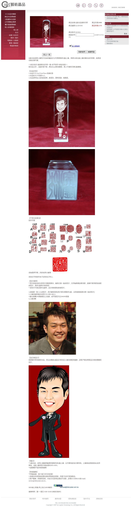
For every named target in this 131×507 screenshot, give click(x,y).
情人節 (16, 30)
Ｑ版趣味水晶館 (10, 19)
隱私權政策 (72, 499)
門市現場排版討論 (112, 41)
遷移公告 (109, 39)
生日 (16, 32)
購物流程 (99, 499)
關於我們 (32, 499)
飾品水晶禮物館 (10, 17)
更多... (126, 34)
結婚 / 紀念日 (13, 35)
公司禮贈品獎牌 (10, 22)
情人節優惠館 (9, 27)
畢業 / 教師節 (13, 43)
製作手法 (87, 499)
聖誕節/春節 (14, 46)
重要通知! (110, 43)
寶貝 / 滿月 (14, 38)
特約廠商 (45, 499)
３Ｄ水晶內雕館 (10, 14)
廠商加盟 (58, 499)
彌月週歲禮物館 (10, 25)
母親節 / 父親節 (12, 40)
